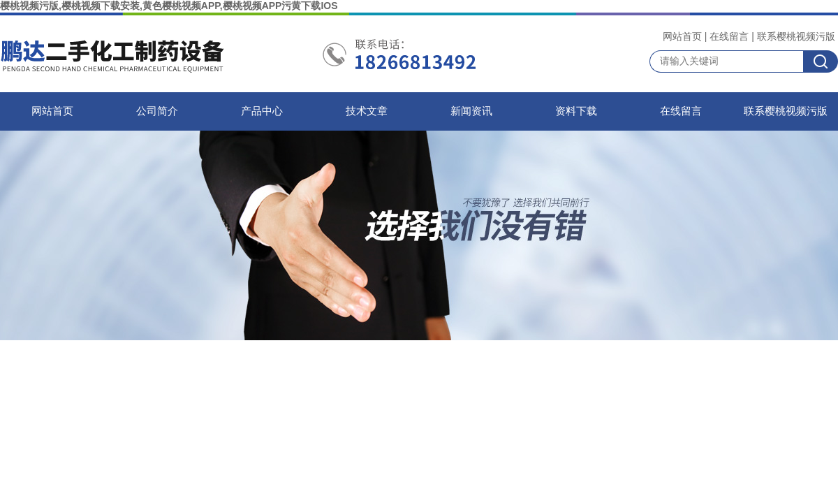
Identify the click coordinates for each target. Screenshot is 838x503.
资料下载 (576, 111)
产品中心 (262, 111)
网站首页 (682, 36)
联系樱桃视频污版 (796, 36)
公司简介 (157, 111)
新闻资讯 (471, 111)
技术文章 (367, 111)
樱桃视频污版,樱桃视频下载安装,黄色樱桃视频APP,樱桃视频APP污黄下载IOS (169, 5)
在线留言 (729, 36)
